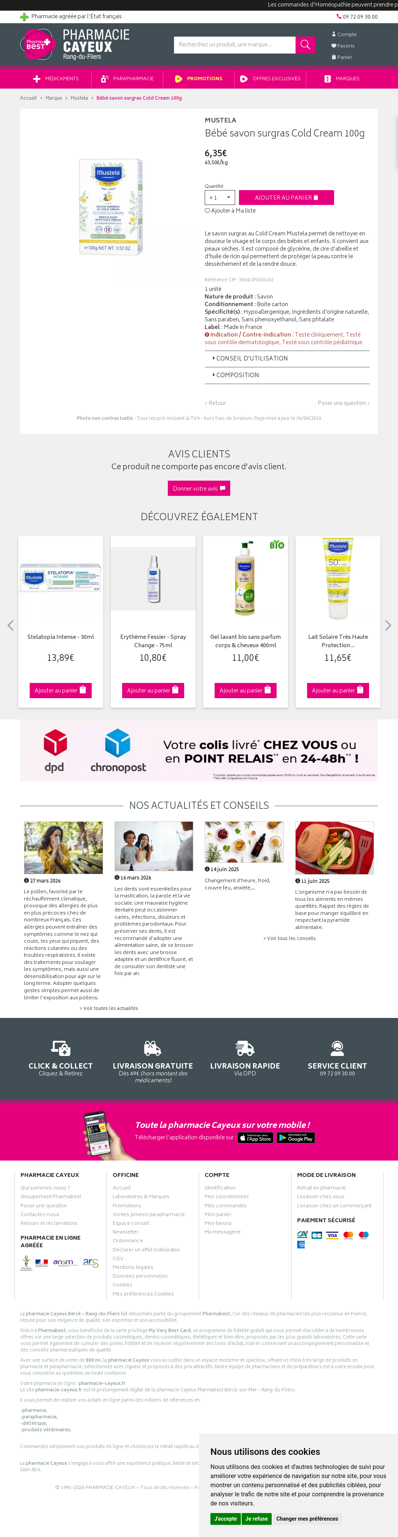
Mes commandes (226, 1207)
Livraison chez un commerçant (334, 1207)
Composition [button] (235, 376)
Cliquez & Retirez (60, 1057)
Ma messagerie (223, 1233)
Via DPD (245, 1057)
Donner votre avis (199, 489)
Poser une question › (344, 404)
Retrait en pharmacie (321, 1189)
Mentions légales (133, 1268)
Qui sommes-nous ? (45, 1189)
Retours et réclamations (49, 1224)
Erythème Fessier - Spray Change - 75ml (153, 642)
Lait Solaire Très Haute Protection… (338, 642)
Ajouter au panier (286, 198)
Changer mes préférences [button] (307, 1519)
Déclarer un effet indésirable (146, 1251)
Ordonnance (128, 1242)
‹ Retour (215, 403)
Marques (342, 79)
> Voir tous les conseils (289, 939)
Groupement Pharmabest (51, 1198)
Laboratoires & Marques (141, 1198)
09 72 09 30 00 (337, 1057)
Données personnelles (140, 1277)
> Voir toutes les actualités (109, 1009)
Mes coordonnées (227, 1198)
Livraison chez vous (320, 1198)
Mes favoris (218, 1224)
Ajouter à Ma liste (230, 211)
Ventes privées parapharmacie (149, 1215)
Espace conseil (131, 1224)
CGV (118, 1260)
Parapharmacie (127, 79)
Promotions (199, 79)
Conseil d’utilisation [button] (249, 359)
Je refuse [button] (256, 1519)
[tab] (287, 359)
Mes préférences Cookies (143, 1295)
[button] (220, 197)
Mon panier (218, 1215)
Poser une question (44, 1207)
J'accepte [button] (225, 1519)
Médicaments (56, 79)
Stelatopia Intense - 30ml (60, 638)
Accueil (28, 99)
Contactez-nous (40, 1215)
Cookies (122, 1286)
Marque (54, 99)
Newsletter (126, 1233)
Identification (220, 1189)
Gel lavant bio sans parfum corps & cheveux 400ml (245, 642)
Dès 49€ (153, 1061)
